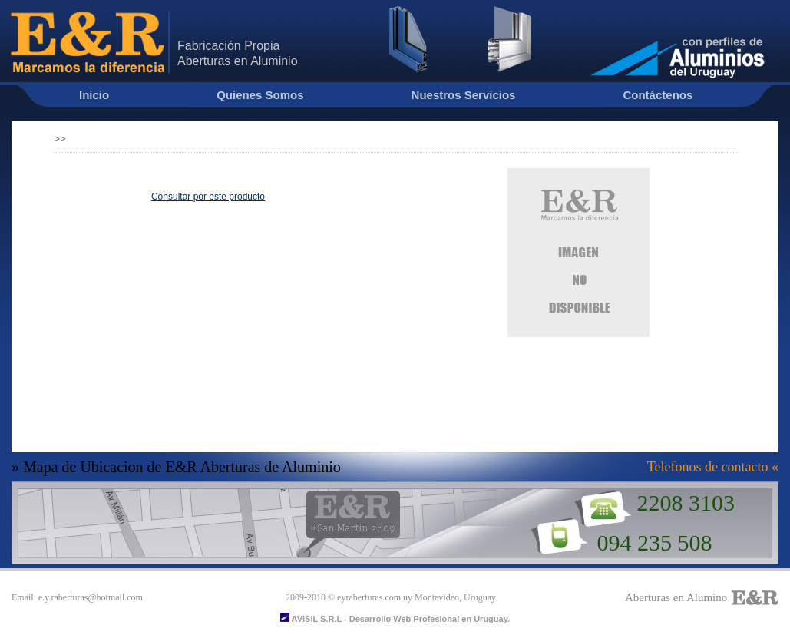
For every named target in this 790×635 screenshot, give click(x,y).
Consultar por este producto (208, 196)
